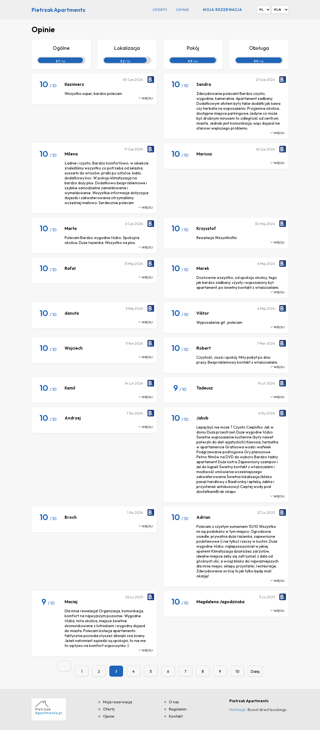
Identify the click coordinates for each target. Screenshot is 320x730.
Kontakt (176, 716)
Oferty (160, 9)
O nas (174, 701)
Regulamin (178, 709)
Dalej (255, 671)
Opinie (182, 9)
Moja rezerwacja (222, 9)
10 (237, 671)
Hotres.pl (237, 709)
